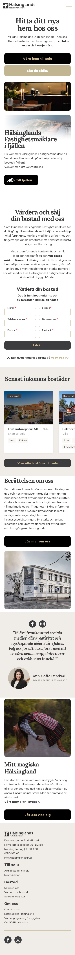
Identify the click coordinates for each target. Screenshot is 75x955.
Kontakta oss (12, 909)
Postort (47, 330)
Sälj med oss (11, 888)
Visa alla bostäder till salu (37, 463)
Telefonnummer (17, 319)
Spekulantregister (14, 896)
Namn (11, 308)
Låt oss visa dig (38, 815)
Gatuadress (50, 319)
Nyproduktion (12, 875)
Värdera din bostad (16, 892)
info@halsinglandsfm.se (18, 857)
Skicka (37, 345)
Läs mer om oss (38, 541)
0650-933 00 (60, 357)
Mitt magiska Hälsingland (19, 913)
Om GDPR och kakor (16, 922)
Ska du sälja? (37, 71)
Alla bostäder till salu (16, 870)
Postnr (12, 330)
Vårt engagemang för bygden (22, 918)
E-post (46, 308)
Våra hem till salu (37, 58)
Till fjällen (24, 180)
